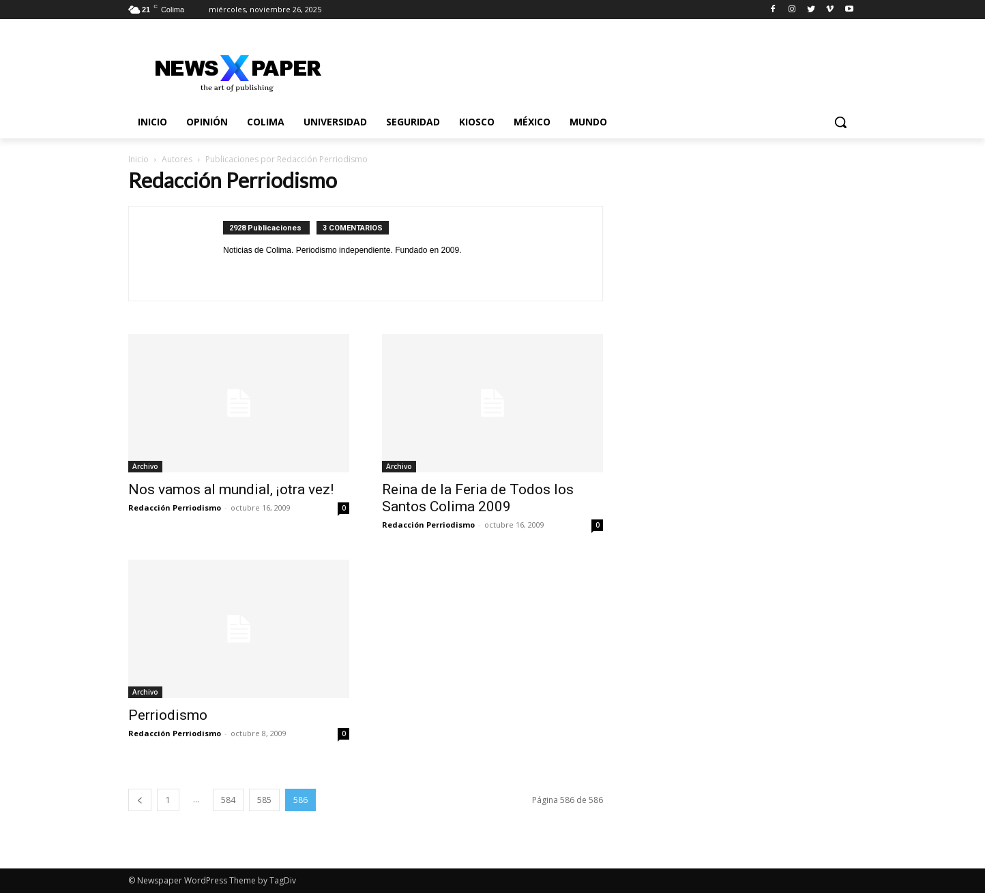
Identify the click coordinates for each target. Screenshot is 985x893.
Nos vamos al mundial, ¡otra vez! (231, 489)
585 (264, 800)
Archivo (145, 466)
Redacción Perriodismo (174, 507)
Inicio (138, 159)
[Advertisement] (746, 258)
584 (228, 800)
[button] (840, 122)
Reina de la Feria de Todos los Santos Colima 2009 (478, 498)
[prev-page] (139, 800)
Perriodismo (167, 715)
